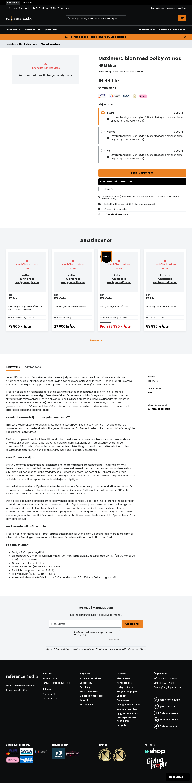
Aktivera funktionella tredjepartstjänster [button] (45, 75)
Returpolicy (86, 704)
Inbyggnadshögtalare (129, 704)
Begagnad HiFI (32, 29)
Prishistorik (107, 88)
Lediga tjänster (125, 687)
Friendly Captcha (113, 639)
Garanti (84, 700)
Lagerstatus (87, 682)
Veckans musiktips (176, 7)
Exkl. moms (27, 2)
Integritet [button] (122, 725)
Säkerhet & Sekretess (92, 696)
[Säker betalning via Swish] (40, 751)
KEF (150, 398)
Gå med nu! (133, 624)
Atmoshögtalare (50, 44)
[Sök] (96, 18)
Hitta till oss (123, 678)
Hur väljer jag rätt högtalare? (126, 719)
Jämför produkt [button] (159, 415)
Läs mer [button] (179, 29)
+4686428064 (50, 678)
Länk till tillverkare (116, 216)
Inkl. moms (13, 2)
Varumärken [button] (146, 29)
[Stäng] (185, 37)
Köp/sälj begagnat (127, 691)
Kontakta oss (157, 7)
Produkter (13, 29)
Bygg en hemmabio (127, 713)
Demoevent (123, 700)
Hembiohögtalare (28, 44)
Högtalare (11, 44)
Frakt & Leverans (89, 691)
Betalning (85, 687)
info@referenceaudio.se (56, 682)
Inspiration (165, 29)
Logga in (121, 696)
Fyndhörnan (50, 29)
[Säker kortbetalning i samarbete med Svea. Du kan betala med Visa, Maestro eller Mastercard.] (12, 751)
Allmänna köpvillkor (91, 678)
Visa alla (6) (96, 347)
